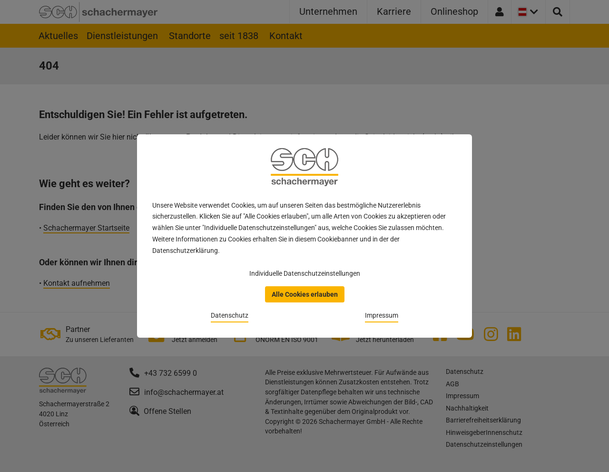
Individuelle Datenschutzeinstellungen (304, 273)
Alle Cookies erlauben (305, 294)
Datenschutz (229, 315)
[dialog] (304, 236)
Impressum (381, 315)
